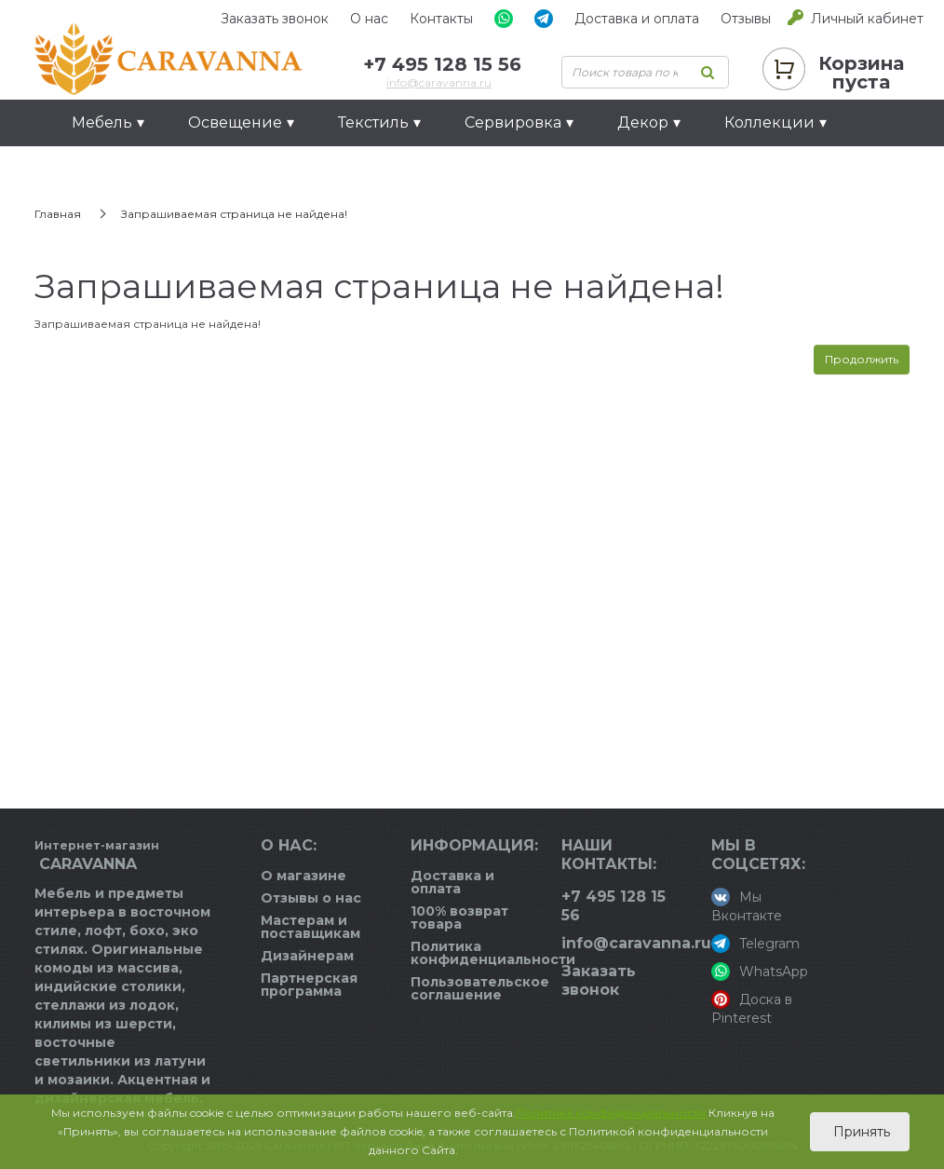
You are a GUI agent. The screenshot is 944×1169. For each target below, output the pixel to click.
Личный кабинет (867, 18)
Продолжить (861, 359)
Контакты (441, 18)
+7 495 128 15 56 (442, 64)
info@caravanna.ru (439, 82)
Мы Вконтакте (746, 906)
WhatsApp (759, 971)
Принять (859, 1131)
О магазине (303, 875)
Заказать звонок (275, 18)
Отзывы (746, 18)
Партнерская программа (309, 985)
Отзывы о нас (311, 897)
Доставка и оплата (636, 18)
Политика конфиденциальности (493, 953)
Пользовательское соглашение (480, 988)
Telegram (755, 943)
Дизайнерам (307, 955)
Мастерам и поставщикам (310, 927)
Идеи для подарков (151, 169)
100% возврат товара (459, 917)
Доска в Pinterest (751, 1008)
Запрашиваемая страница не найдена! (234, 214)
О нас (369, 18)
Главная (57, 214)
